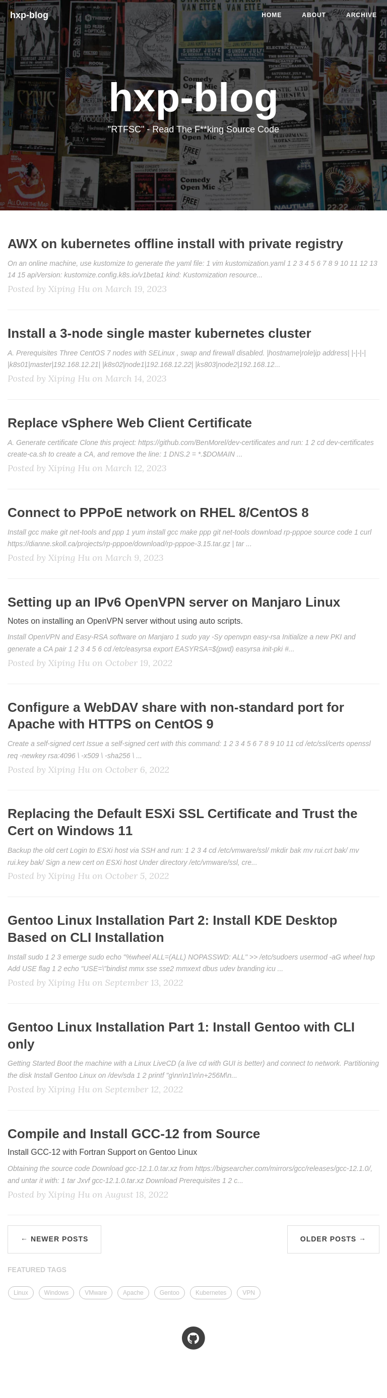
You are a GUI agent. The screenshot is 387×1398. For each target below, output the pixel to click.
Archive (361, 15)
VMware (96, 1292)
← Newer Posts (54, 1239)
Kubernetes (211, 1292)
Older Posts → (333, 1239)
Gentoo (169, 1292)
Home (272, 15)
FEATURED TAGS (37, 1270)
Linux (21, 1292)
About (314, 15)
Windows (56, 1292)
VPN (248, 1292)
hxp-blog (29, 15)
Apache (133, 1292)
